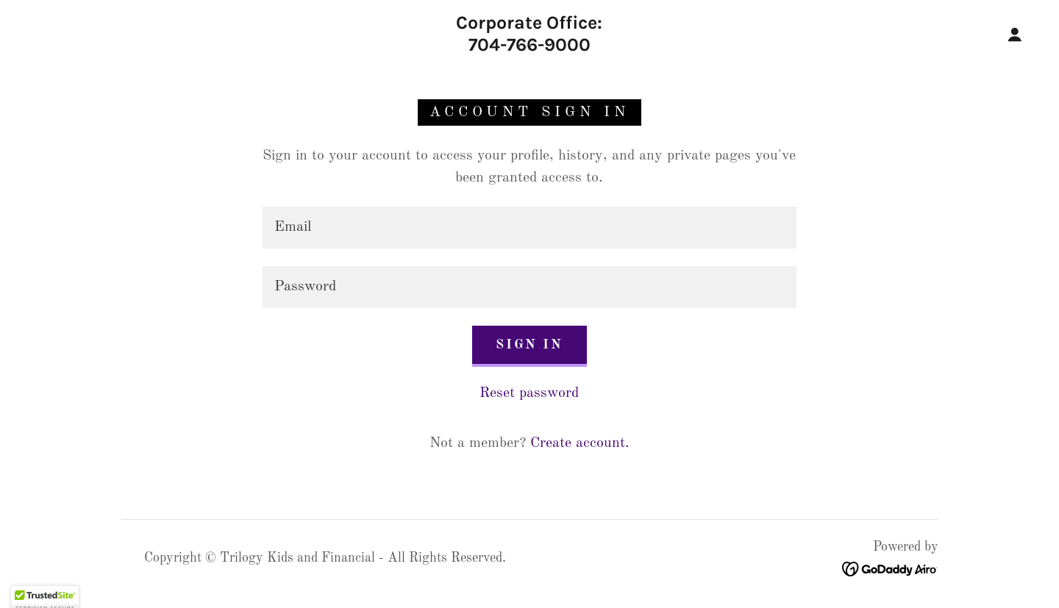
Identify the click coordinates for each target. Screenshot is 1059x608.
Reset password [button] (529, 393)
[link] (529, 47)
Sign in (529, 344)
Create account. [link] (580, 443)
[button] (1015, 34)
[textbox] (529, 227)
